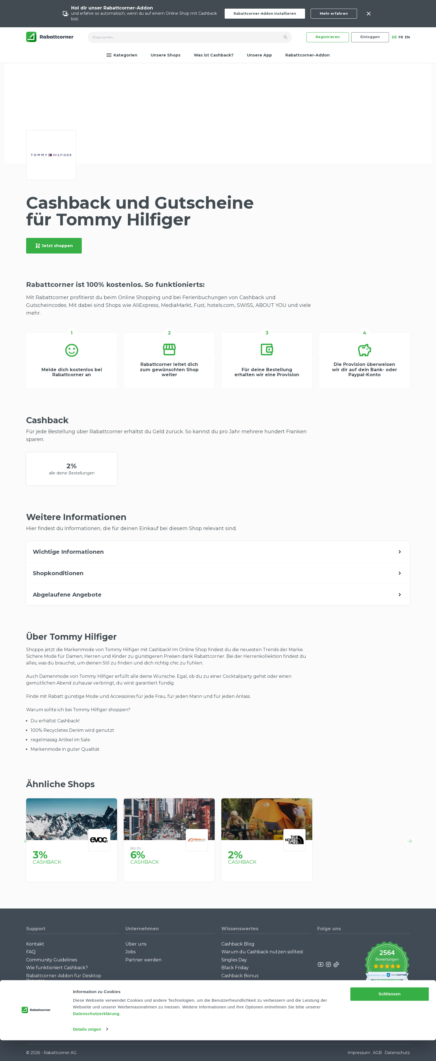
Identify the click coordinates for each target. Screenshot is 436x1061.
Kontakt (35, 944)
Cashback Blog (237, 944)
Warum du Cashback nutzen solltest (262, 951)
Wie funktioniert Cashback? (57, 967)
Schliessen (389, 1015)
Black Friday (235, 967)
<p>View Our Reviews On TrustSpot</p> (387, 965)
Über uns (135, 944)
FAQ (31, 951)
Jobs (130, 951)
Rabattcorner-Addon (307, 55)
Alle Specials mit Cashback (250, 983)
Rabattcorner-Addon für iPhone (62, 988)
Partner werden (143, 959)
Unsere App (259, 55)
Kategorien (121, 55)
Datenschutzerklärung (96, 1034)
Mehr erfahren (334, 13)
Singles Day (234, 959)
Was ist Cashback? (214, 55)
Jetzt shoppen (54, 245)
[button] (26, 841)
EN (407, 37)
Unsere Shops (165, 55)
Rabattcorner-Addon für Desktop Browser (63, 978)
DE (394, 37)
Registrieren (328, 37)
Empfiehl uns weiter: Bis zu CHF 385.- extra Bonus (262, 994)
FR (400, 37)
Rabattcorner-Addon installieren (265, 13)
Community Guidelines (51, 959)
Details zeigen (87, 1050)
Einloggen (370, 37)
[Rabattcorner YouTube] (320, 964)
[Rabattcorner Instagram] (328, 964)
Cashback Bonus (239, 975)
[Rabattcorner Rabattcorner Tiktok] (336, 964)
